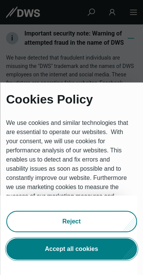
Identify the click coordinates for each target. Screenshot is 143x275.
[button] (71, 221)
